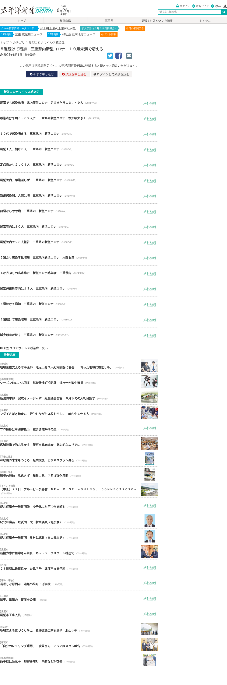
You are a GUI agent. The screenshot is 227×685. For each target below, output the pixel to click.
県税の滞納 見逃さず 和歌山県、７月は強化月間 (79, 474)
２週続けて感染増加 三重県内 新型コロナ (79, 319)
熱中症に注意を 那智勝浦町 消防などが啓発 (79, 660)
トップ (22, 20)
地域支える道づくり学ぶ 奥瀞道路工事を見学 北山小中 (79, 629)
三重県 (109, 20)
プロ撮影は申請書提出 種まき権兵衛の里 (79, 427)
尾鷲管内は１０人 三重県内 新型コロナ (79, 226)
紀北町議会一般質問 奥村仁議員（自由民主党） (79, 536)
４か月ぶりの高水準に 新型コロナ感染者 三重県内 (79, 273)
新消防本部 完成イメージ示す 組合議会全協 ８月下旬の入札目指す (79, 396)
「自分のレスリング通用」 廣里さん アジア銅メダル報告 (79, 644)
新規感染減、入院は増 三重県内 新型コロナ (79, 195)
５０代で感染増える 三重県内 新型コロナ (79, 133)
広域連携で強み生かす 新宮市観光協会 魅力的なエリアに (79, 443)
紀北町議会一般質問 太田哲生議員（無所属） (79, 520)
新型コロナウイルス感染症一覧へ (24, 348)
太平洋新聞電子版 (23, 10)
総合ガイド (200, 6)
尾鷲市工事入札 (79, 613)
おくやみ (205, 20)
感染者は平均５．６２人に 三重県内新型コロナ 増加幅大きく (79, 118)
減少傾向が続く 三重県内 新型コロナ (79, 335)
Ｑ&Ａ (216, 6)
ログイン (183, 6)
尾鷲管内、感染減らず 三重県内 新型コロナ (79, 180)
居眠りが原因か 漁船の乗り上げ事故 (79, 582)
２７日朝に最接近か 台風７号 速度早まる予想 (79, 567)
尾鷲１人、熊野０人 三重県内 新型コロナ (79, 149)
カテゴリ (19, 42)
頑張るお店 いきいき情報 (157, 20)
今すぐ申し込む (42, 74)
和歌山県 (65, 20)
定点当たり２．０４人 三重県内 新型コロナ (79, 164)
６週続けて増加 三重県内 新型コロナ (79, 304)
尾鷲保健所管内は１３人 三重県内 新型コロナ (79, 288)
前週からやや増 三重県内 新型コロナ (79, 211)
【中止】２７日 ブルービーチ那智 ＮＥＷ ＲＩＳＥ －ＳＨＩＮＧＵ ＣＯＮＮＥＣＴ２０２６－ (79, 489)
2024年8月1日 (12, 54)
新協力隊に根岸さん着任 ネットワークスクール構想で (79, 551)
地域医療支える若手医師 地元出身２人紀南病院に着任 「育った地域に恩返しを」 (79, 365)
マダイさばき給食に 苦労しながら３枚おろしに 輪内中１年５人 (79, 412)
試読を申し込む (74, 74)
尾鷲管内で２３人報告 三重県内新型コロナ (79, 242)
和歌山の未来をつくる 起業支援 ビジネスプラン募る (79, 458)
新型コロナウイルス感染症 (46, 42)
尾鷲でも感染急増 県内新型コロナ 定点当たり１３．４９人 (79, 102)
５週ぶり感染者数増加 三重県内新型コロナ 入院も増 (79, 257)
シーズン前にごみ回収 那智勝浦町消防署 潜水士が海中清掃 (79, 381)
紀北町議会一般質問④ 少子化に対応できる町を (79, 505)
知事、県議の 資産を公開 (79, 598)
